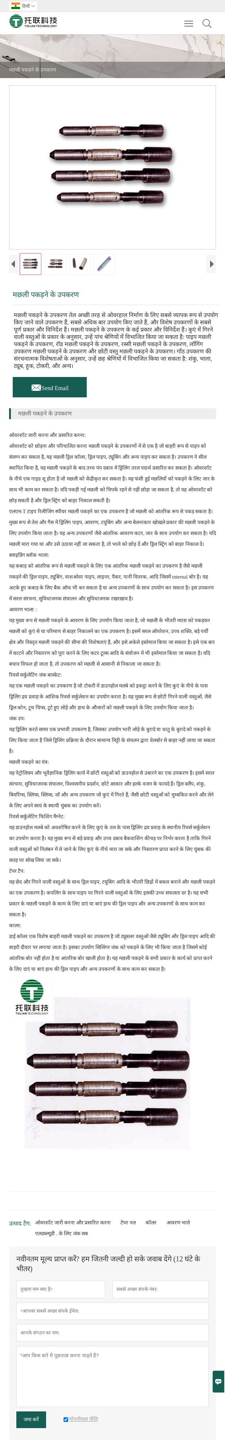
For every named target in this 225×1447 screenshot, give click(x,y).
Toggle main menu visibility (189, 20)
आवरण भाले (178, 1222)
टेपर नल (128, 1222)
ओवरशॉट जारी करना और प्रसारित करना (73, 1222)
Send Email (50, 386)
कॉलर (151, 1222)
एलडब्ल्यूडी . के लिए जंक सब (61, 1233)
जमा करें (31, 1419)
